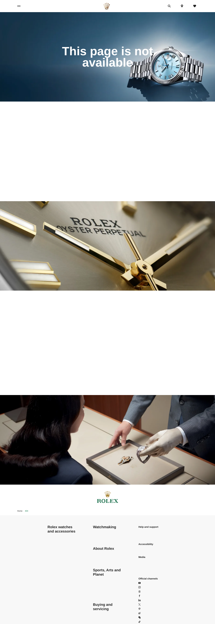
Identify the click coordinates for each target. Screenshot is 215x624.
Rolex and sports (102, 578)
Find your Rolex (56, 604)
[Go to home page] (106, 6)
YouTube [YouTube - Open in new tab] (144, 583)
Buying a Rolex (101, 613)
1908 (50, 596)
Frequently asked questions (147, 533)
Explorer (52, 557)
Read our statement (149, 548)
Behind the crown (102, 557)
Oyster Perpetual (57, 570)
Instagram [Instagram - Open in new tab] (145, 587)
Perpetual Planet (102, 583)
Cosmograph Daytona (59, 540)
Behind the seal (101, 535)
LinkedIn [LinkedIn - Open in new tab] (144, 600)
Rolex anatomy (101, 540)
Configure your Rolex (59, 609)
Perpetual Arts (100, 587)
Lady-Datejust (55, 548)
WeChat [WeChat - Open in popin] (144, 617)
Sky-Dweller (54, 583)
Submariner (54, 587)
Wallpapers (144, 561)
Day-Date (53, 553)
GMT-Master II (55, 561)
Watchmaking (104, 527)
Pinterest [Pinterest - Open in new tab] (144, 609)
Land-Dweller (55, 565)
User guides (144, 570)
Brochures (143, 565)
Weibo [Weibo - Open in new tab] (143, 613)
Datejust (52, 544)
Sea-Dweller (54, 574)
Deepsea (52, 578)
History (96, 561)
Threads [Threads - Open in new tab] (144, 591)
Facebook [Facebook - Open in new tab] (145, 596)
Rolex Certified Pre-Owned (107, 617)
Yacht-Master (55, 591)
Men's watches (55, 613)
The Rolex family (102, 596)
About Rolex (103, 549)
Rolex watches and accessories (61, 529)
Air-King (52, 535)
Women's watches (57, 617)
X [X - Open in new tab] (140, 604)
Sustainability (100, 553)
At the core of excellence (106, 531)
